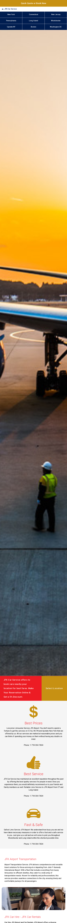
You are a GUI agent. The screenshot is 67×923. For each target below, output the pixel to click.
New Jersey (55, 14)
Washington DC (56, 27)
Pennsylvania (11, 21)
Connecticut (33, 14)
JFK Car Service (10, 9)
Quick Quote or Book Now (33, 3)
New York (11, 14)
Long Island (33, 21)
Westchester (56, 21)
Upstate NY (11, 27)
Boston (33, 27)
